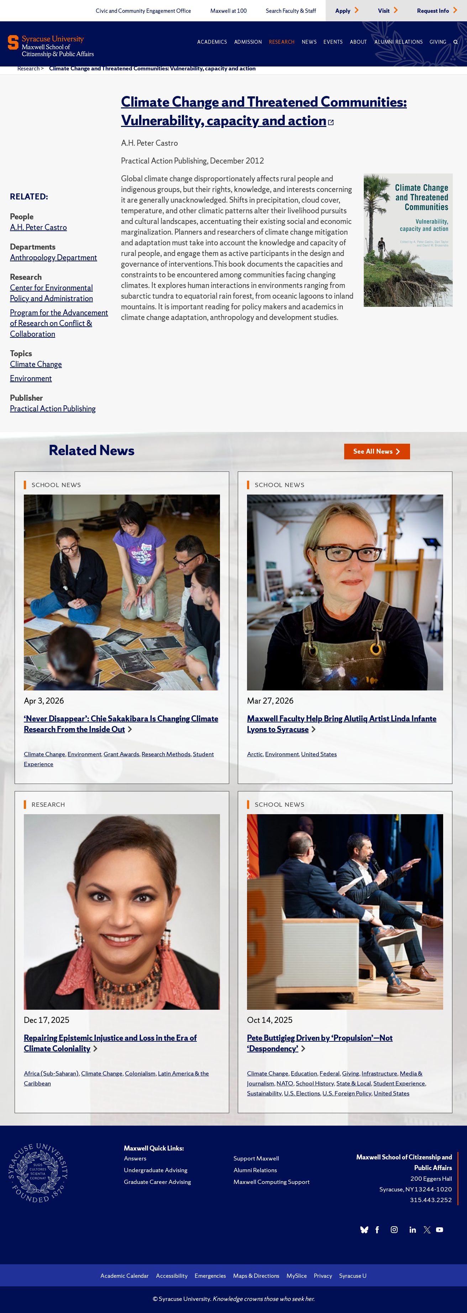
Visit (384, 11)
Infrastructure (379, 1073)
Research (282, 42)
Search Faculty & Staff (291, 11)
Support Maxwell (256, 1158)
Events (333, 42)
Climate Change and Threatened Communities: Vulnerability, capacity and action (152, 68)
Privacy (323, 1276)
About (358, 42)
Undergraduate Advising (156, 1170)
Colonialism (140, 1073)
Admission (248, 42)
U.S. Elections (302, 1093)
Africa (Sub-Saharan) (51, 1073)
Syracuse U (353, 1276)
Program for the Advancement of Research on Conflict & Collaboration (59, 323)
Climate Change (36, 364)
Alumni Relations (398, 42)
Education (304, 1073)
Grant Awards (121, 754)
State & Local (353, 1083)
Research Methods (166, 754)
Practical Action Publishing (53, 409)
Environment (31, 378)
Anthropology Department (53, 257)
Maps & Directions (256, 1276)
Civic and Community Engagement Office (143, 11)
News (309, 42)
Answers (135, 1158)
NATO (285, 1083)
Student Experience (399, 1083)
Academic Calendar (124, 1276)
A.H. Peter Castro (38, 227)
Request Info (433, 11)
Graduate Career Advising (157, 1182)
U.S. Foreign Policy (346, 1093)
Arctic (255, 754)
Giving (438, 42)
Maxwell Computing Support (272, 1182)
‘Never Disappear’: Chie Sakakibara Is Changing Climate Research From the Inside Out (121, 724)
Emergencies (210, 1276)
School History (315, 1083)
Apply (343, 11)
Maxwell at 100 (228, 11)
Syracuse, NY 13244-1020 (415, 1189)
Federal (330, 1073)
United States (319, 754)
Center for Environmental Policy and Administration (51, 293)
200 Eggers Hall (431, 1178)
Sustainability (264, 1093)
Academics (212, 42)
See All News (376, 451)
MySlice (297, 1276)
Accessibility (172, 1276)
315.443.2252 (431, 1200)
